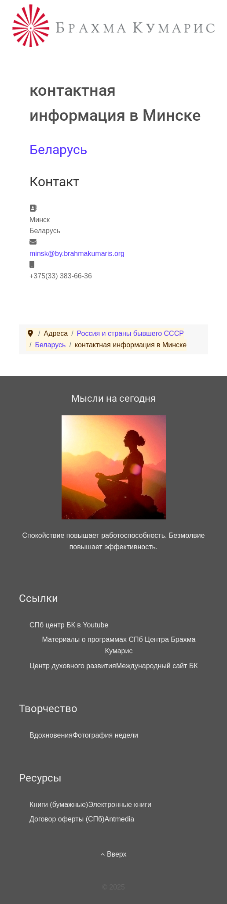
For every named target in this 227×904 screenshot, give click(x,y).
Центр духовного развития (72, 666)
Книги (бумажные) (58, 804)
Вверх (113, 854)
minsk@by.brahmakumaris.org (76, 253)
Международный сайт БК (157, 666)
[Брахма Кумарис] (113, 25)
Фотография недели (105, 735)
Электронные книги (119, 804)
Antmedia (120, 819)
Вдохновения (51, 735)
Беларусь (58, 149)
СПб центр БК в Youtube (68, 625)
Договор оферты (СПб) (67, 819)
